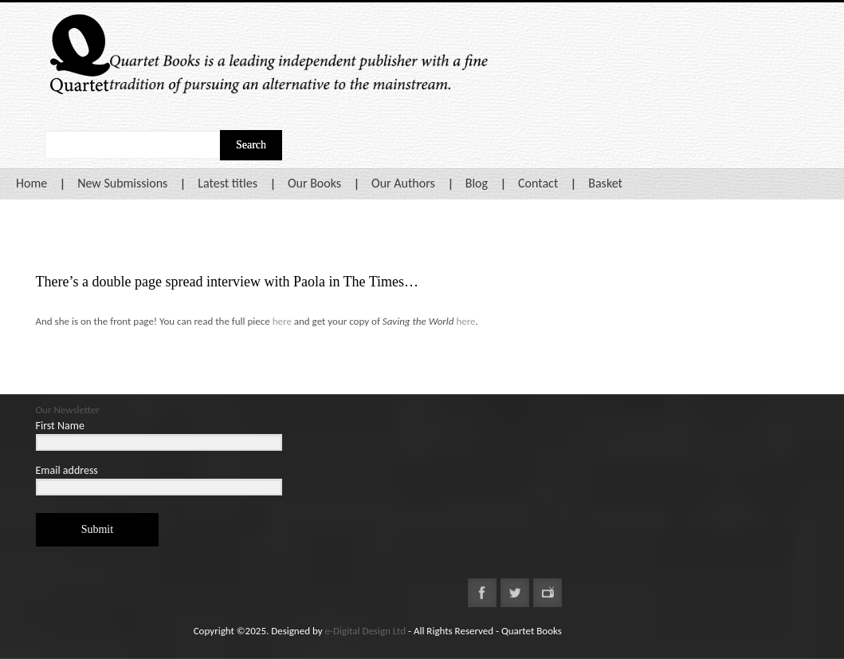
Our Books (314, 183)
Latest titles (227, 183)
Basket (605, 183)
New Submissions (122, 183)
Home (31, 183)
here (282, 321)
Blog (476, 183)
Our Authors (403, 183)
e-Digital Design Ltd (365, 631)
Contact (538, 183)
